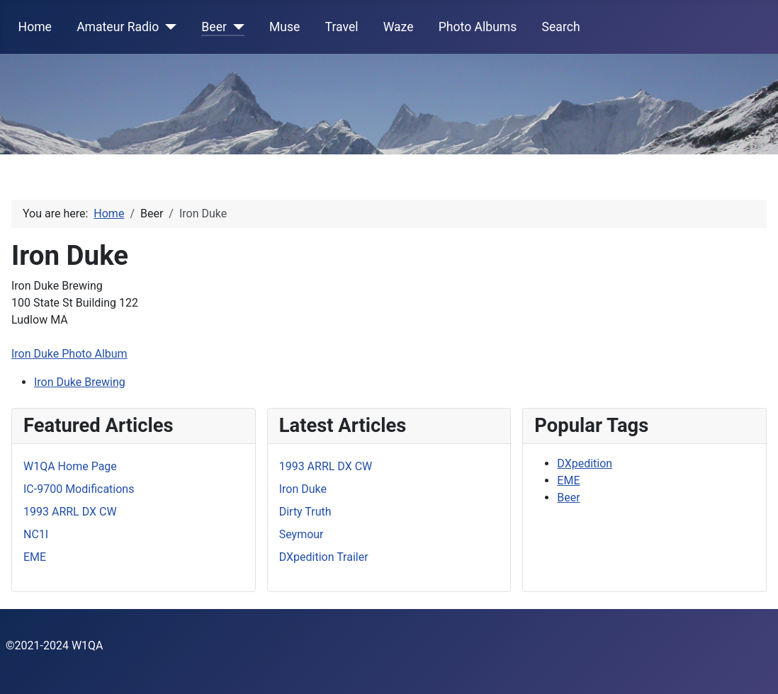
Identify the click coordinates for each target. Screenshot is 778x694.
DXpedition (584, 463)
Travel (342, 27)
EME (568, 480)
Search (561, 27)
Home (35, 27)
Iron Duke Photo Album (69, 353)
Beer (214, 27)
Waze (398, 27)
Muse (284, 27)
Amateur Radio (118, 27)
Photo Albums (478, 27)
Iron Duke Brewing (79, 382)
